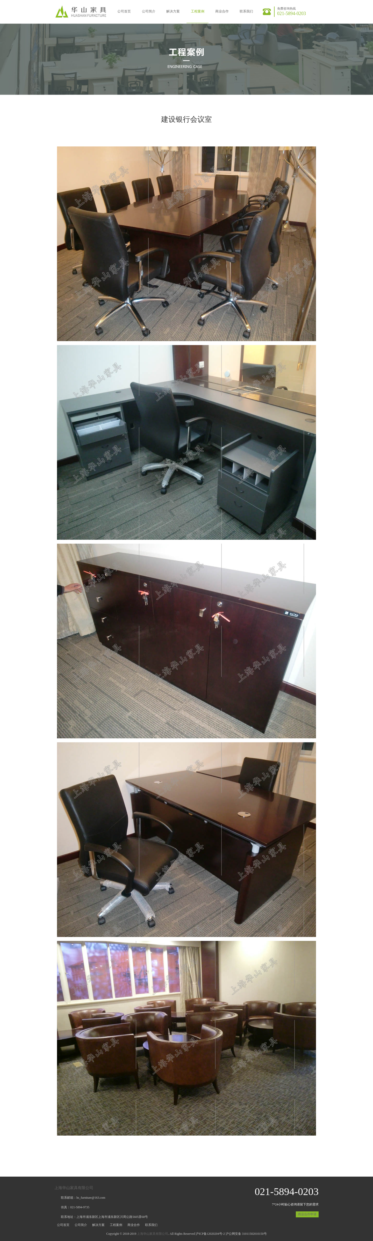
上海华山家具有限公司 (73, 1188)
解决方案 (173, 11)
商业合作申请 (307, 1214)
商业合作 (222, 11)
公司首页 (124, 11)
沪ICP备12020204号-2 (210, 1234)
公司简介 (148, 11)
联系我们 (246, 11)
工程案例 (197, 11)
